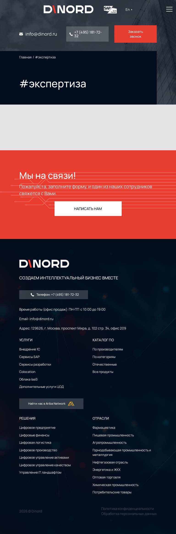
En (129, 9)
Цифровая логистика (35, 442)
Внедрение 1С (29, 349)
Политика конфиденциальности (127, 508)
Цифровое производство (38, 450)
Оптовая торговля (107, 477)
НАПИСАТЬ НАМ (88, 208)
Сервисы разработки (35, 364)
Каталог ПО (103, 340)
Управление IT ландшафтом (40, 472)
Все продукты (103, 371)
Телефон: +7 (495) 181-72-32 (55, 294)
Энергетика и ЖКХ (106, 469)
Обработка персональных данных (129, 513)
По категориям (104, 357)
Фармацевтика (104, 427)
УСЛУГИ (25, 340)
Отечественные (105, 364)
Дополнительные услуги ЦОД (41, 386)
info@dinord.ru (41, 34)
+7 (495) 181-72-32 (88, 34)
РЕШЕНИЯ (27, 418)
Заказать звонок (135, 34)
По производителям (108, 349)
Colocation (27, 371)
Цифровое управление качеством (45, 465)
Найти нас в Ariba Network (51, 403)
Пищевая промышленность (113, 435)
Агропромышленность (109, 442)
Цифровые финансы (34, 435)
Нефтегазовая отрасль (110, 462)
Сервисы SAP (29, 357)
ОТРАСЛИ (101, 418)
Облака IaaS (28, 379)
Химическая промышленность (115, 485)
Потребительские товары (112, 492)
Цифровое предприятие (37, 427)
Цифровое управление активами (44, 457)
